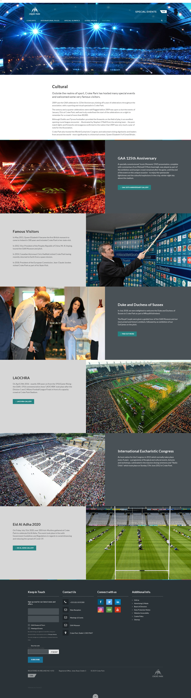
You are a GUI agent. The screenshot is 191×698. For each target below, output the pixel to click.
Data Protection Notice (141, 610)
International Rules (50, 20)
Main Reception (72, 609)
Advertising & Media (140, 603)
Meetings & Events (73, 617)
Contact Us (148, 2)
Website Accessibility (140, 613)
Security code (35, 645)
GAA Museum (71, 625)
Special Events (146, 11)
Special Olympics (72, 20)
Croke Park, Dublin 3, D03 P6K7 (78, 633)
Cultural (106, 20)
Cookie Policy (137, 616)
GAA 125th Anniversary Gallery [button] (134, 187)
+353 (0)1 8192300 (73, 602)
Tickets (160, 2)
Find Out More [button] (127, 334)
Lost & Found (117, 2)
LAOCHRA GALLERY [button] (23, 401)
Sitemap (136, 620)
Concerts (31, 20)
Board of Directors (139, 607)
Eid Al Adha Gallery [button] (24, 548)
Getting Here (133, 2)
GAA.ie (135, 600)
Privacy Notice (52, 634)
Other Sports (91, 20)
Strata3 (39, 687)
